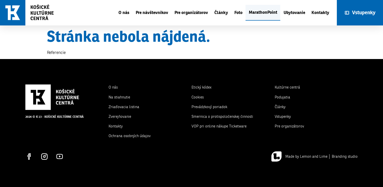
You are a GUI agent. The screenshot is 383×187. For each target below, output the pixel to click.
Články (221, 12)
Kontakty (320, 12)
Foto (238, 12)
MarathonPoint (263, 12)
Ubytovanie (294, 12)
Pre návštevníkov (152, 12)
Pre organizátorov (191, 12)
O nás (123, 12)
